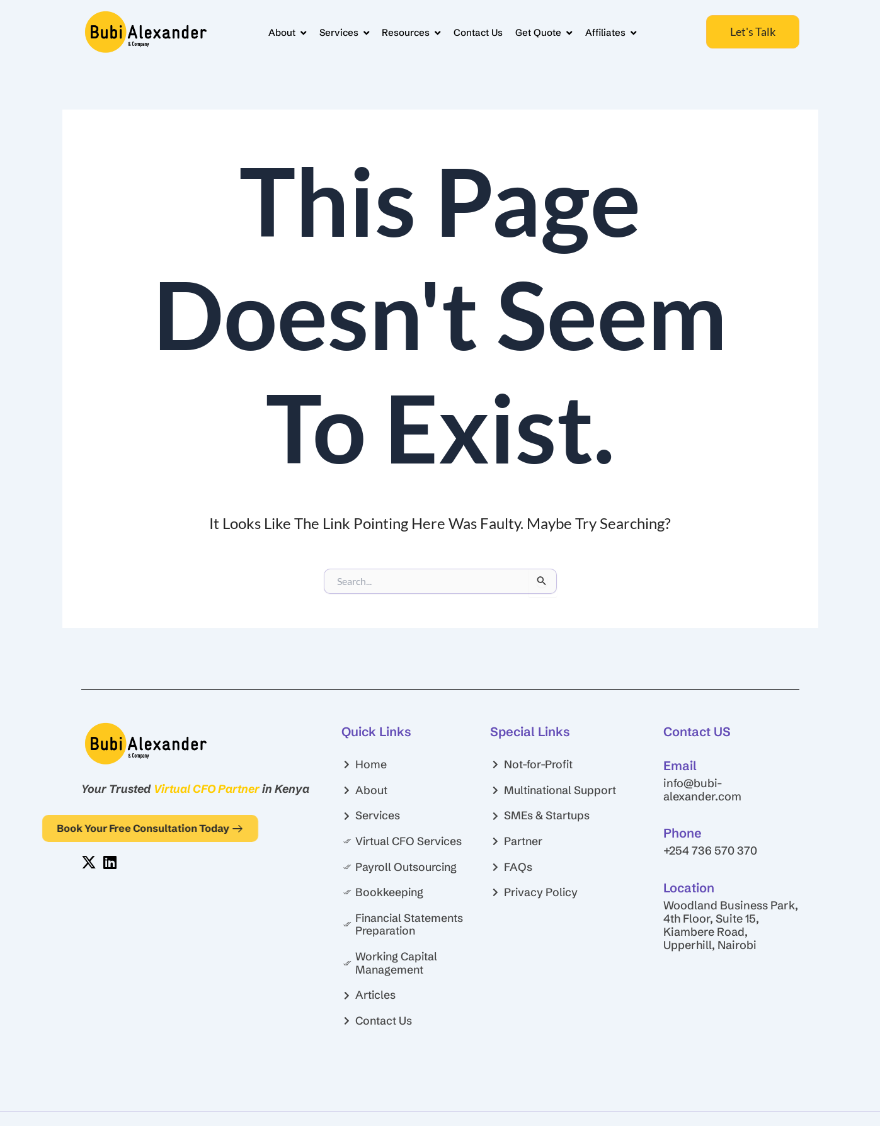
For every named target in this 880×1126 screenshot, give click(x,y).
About (276, 32)
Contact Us (473, 32)
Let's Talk (752, 31)
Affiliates (609, 32)
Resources (404, 32)
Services (335, 32)
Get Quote (540, 32)
